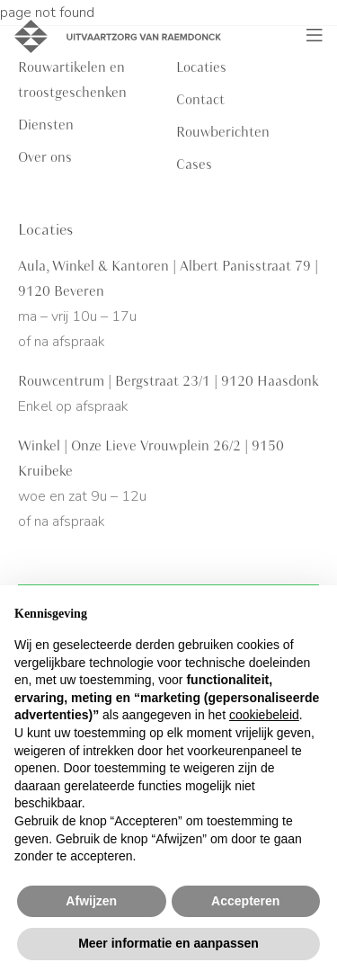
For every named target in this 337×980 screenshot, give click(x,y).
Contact (200, 100)
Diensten (46, 125)
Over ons (45, 157)
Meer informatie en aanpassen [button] (168, 943)
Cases (194, 164)
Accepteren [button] (245, 901)
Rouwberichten (223, 132)
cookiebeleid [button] (264, 715)
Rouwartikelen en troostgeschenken (72, 80)
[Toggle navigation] (315, 36)
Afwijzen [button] (91, 901)
